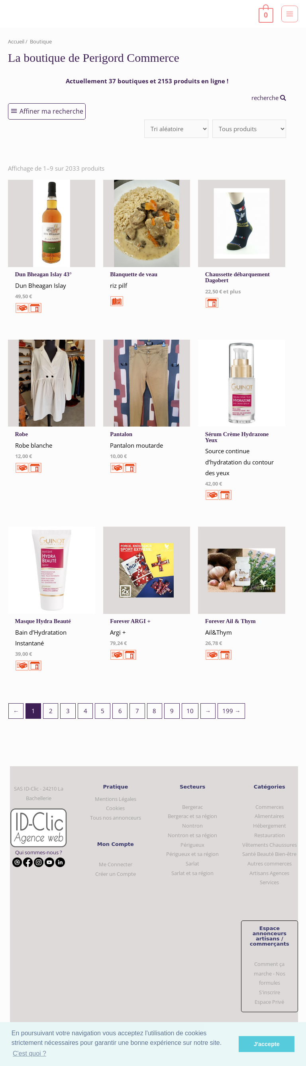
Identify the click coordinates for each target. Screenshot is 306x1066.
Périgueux (192, 844)
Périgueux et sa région (192, 854)
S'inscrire (269, 992)
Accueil (16, 41)
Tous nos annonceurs (115, 817)
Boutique (41, 41)
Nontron (192, 825)
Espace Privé (269, 1001)
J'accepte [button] (267, 1044)
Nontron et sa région (192, 835)
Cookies (115, 808)
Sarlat (192, 863)
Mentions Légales (115, 798)
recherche (268, 98)
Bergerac (192, 806)
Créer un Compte (115, 873)
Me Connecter (115, 864)
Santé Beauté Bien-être (269, 854)
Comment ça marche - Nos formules (269, 973)
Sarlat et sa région (192, 873)
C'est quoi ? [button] (29, 1053)
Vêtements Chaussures (269, 844)
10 (190, 711)
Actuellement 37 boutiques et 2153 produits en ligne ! (147, 81)
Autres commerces (269, 863)
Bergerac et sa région (192, 816)
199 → (231, 711)
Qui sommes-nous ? (38, 852)
